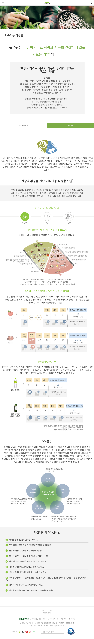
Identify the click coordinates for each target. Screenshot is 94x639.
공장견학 (63, 619)
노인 (69, 223)
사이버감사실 (54, 619)
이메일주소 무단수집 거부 (39, 619)
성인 (47, 223)
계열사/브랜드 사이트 (48, 632)
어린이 (24, 223)
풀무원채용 (72, 619)
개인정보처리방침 (23, 619)
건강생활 (70, 125)
